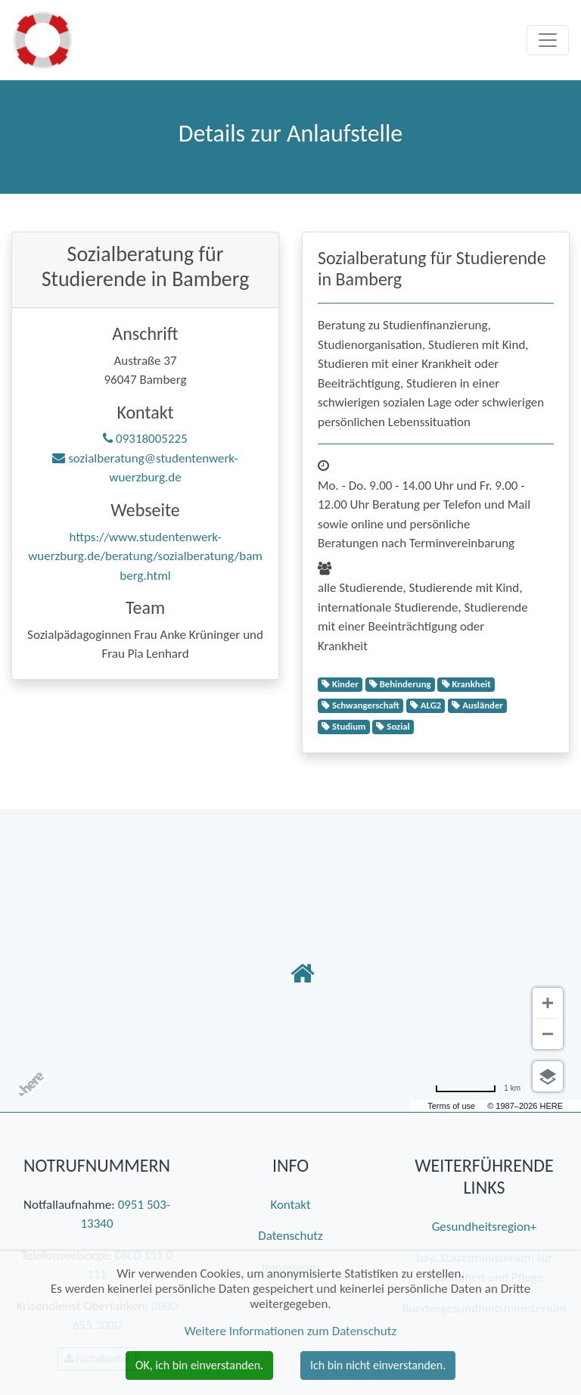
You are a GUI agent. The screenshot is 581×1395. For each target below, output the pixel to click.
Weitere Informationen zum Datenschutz (290, 1331)
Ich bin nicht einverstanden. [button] (378, 1365)
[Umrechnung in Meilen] (477, 1088)
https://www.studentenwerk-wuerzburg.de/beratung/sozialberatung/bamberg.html (145, 556)
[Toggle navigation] (548, 40)
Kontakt (290, 1205)
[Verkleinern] (548, 1034)
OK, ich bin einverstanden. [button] (199, 1365)
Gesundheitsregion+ (484, 1227)
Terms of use (451, 1105)
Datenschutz (290, 1236)
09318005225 (145, 439)
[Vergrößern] (548, 1003)
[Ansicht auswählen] (548, 1076)
